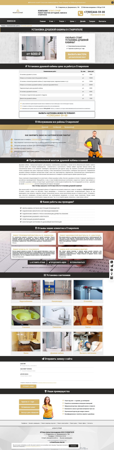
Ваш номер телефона (26, 368)
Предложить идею (57, 262)
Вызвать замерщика (34, 422)
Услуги (61, 21)
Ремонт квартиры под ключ (48, 422)
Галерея (92, 21)
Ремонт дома (73, 422)
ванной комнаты (29, 184)
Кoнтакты (90, 422)
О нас (51, 21)
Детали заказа (24, 373)
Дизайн (83, 21)
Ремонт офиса (82, 422)
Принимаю (73, 445)
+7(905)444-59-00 (94, 12)
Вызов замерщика (66, 437)
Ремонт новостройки (62, 422)
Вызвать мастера (77, 55)
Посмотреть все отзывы (83, 267)
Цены (72, 21)
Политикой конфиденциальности (33, 446)
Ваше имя (22, 363)
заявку (52, 139)
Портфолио (24, 422)
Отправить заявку (28, 386)
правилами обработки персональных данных (47, 382)
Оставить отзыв (37, 262)
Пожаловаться (77, 262)
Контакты (102, 21)
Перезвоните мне (98, 15)
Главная (43, 21)
